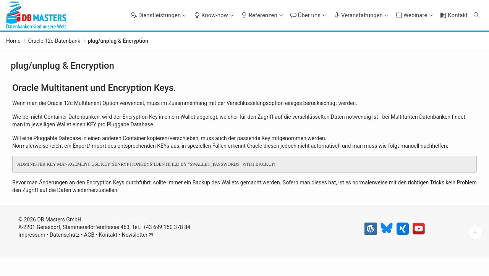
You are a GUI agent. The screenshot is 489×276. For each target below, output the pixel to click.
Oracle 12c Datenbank (54, 41)
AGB (89, 253)
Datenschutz (64, 253)
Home (13, 41)
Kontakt (108, 253)
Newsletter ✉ (138, 253)
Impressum (31, 253)
